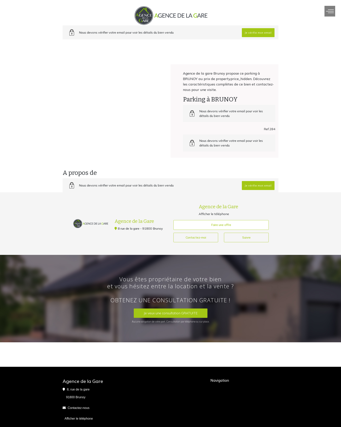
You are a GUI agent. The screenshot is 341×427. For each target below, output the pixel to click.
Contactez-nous (78, 408)
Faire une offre (221, 225)
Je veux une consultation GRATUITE (170, 313)
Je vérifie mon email (258, 32)
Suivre (246, 238)
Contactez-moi (195, 238)
